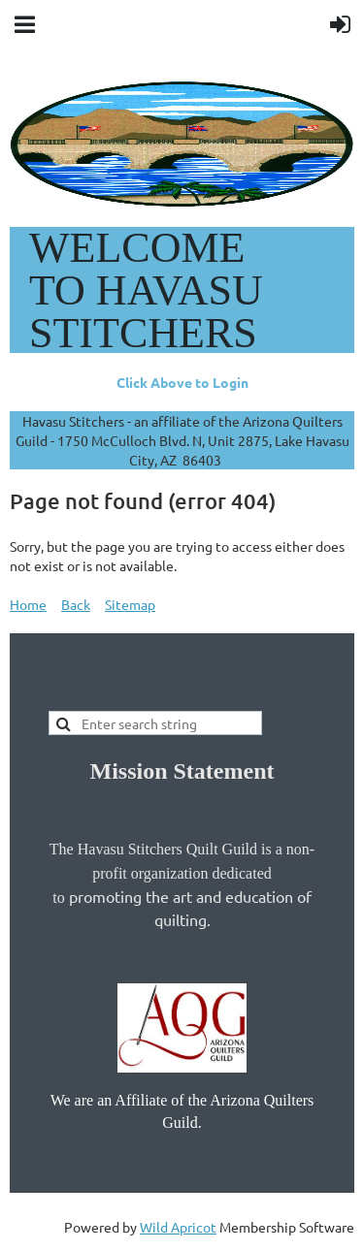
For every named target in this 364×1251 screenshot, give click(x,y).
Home (28, 604)
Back (75, 604)
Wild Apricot (178, 1226)
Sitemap (130, 604)
